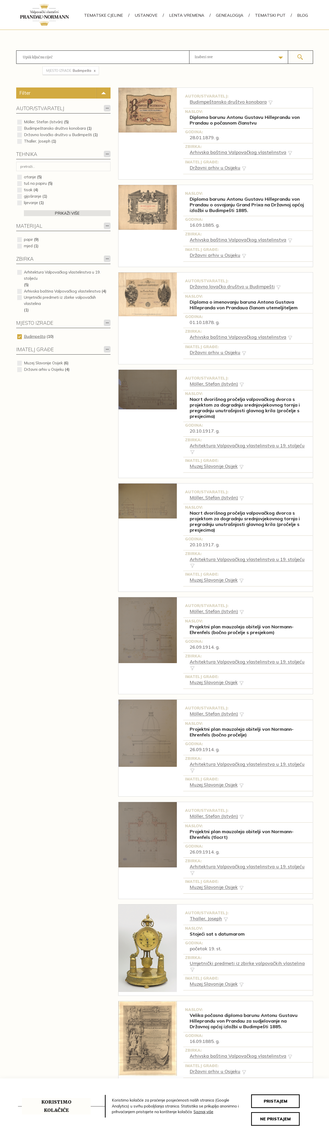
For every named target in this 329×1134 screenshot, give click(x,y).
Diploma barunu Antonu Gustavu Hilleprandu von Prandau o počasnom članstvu (245, 120)
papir (28, 239)
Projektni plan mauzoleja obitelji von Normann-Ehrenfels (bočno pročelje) (242, 732)
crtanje (30, 176)
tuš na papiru (35, 183)
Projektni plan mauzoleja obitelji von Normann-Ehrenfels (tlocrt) (242, 834)
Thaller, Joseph (37, 141)
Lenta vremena (186, 15)
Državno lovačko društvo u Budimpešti (58, 134)
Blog (302, 15)
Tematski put (270, 15)
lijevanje (31, 202)
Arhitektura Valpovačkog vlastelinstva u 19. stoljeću (62, 275)
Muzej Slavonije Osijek (43, 363)
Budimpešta (34, 336)
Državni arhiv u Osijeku (44, 369)
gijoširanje (32, 196)
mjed (28, 245)
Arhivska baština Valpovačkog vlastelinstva (62, 291)
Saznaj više (203, 1111)
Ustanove (146, 15)
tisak (28, 189)
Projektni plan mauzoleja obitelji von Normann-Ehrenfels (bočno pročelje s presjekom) (242, 629)
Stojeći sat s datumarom (217, 934)
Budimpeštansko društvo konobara (55, 128)
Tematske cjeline (103, 15)
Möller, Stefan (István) (43, 121)
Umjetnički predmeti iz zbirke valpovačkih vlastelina (60, 300)
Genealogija (229, 15)
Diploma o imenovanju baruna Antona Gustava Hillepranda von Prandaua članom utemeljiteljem (244, 305)
